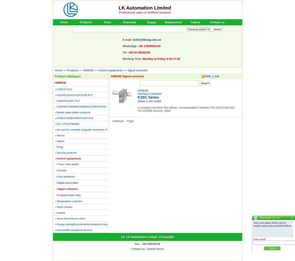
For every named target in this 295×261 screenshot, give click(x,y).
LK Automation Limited (145, 8)
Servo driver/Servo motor (71, 218)
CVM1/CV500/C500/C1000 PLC (75, 118)
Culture (195, 22)
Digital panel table (67, 182)
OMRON (88, 70)
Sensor (61, 135)
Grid (206, 76)
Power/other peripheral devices (74, 230)
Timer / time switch (68, 164)
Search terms (155, 248)
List (215, 76)
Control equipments (110, 70)
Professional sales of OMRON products (145, 12)
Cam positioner (66, 176)
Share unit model (149, 101)
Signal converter (137, 70)
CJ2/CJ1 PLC (64, 89)
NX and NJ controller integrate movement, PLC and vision (90, 129)
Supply (151, 22)
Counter (62, 170)
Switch (60, 141)
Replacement (173, 22)
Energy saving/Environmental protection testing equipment (90, 224)
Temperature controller (69, 201)
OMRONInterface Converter (150, 94)
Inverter (61, 212)
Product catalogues (68, 76)
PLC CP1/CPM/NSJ (68, 123)
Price (107, 22)
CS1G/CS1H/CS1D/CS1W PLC (75, 95)
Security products (66, 152)
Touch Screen (65, 207)
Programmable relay (69, 195)
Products (86, 22)
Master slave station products (73, 112)
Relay (60, 147)
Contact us (217, 22)
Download (129, 22)
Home (64, 22)
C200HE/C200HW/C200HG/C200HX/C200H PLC (85, 106)
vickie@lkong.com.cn (147, 39)
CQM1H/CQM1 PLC (68, 100)
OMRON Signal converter (127, 76)
